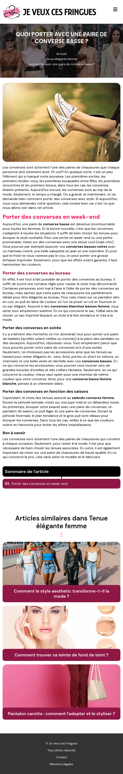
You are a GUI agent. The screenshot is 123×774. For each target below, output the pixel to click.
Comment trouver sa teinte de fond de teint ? (61, 655)
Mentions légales (61, 764)
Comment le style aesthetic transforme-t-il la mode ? (61, 593)
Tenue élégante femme (61, 59)
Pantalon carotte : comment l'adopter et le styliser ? (61, 713)
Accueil (61, 54)
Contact (61, 757)
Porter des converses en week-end (36, 483)
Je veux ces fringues (63, 743)
